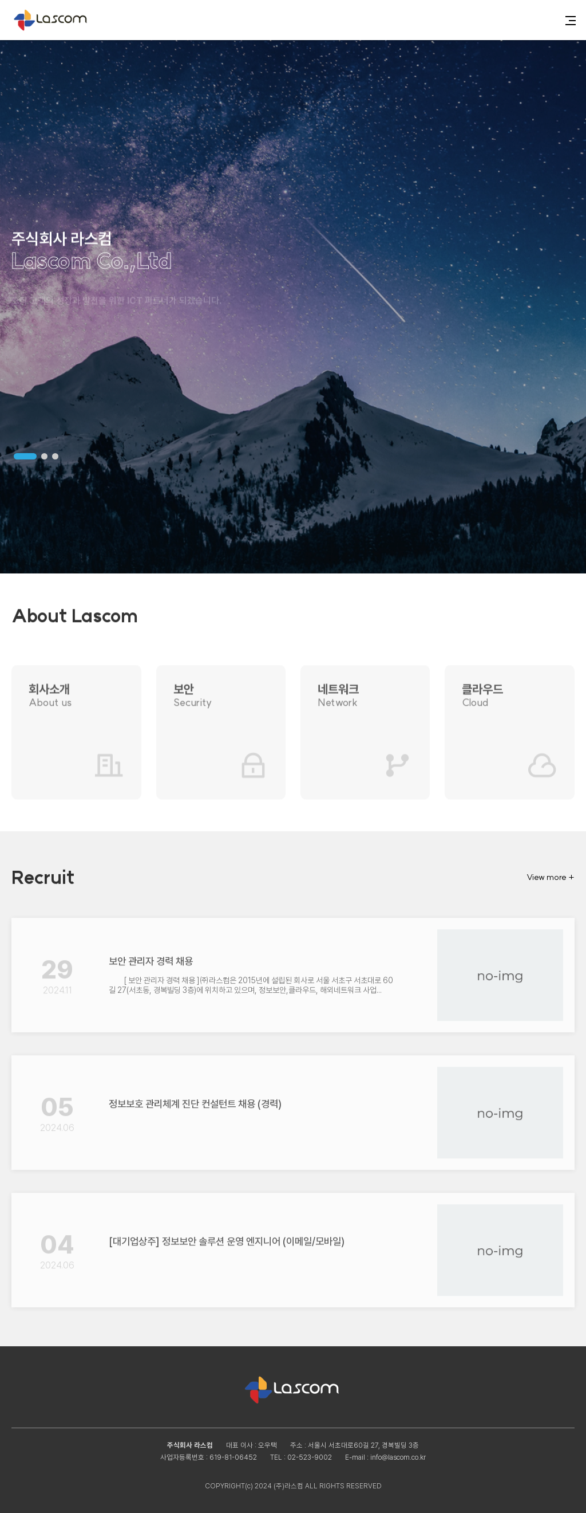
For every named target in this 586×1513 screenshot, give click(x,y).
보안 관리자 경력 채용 (151, 955)
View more (550, 877)
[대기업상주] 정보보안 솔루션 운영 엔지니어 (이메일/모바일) (227, 1235)
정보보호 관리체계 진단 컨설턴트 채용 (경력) (195, 1098)
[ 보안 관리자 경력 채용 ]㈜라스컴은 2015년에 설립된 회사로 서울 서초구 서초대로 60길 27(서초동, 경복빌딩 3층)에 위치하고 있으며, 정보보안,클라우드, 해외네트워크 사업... (251, 979)
